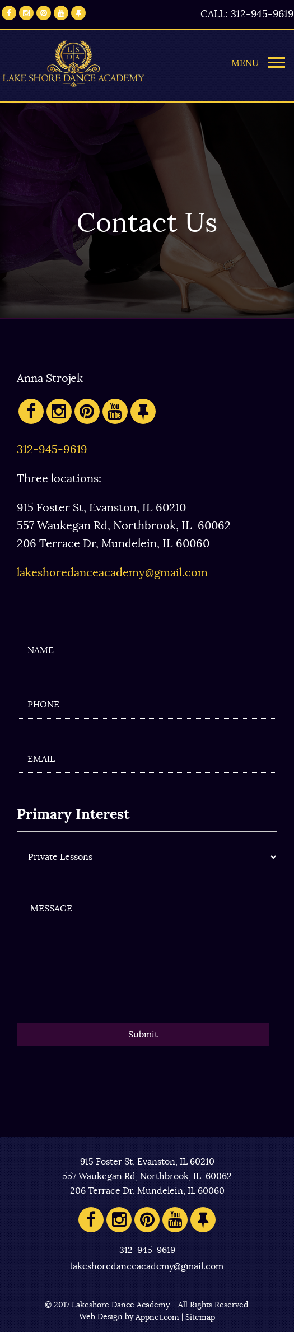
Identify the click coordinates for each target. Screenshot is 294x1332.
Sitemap (200, 1317)
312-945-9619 (52, 449)
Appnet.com (157, 1317)
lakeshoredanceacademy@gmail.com (112, 573)
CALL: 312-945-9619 (246, 15)
